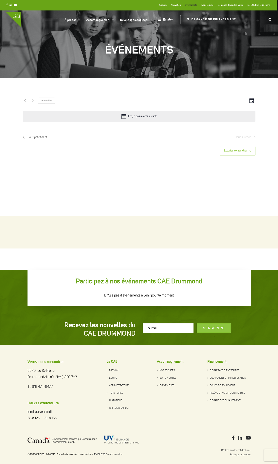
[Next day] (32, 133)
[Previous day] (25, 133)
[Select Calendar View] (251, 133)
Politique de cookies (240, 454)
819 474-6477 (42, 386)
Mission (113, 370)
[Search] (270, 20)
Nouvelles (176, 5)
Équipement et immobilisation (228, 377)
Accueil (163, 5)
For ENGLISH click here (258, 5)
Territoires (116, 393)
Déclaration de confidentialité (236, 450)
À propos (72, 20)
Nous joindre (207, 5)
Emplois (168, 19)
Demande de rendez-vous (230, 5)
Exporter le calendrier (235, 183)
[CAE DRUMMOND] (13, 19)
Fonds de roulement (222, 385)
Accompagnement (100, 20)
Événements (191, 5)
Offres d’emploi (119, 408)
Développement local (136, 20)
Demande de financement (225, 400)
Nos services (167, 370)
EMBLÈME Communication (108, 454)
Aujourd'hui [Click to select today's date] (46, 133)
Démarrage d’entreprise (224, 370)
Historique (115, 400)
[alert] (142, 149)
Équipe (113, 377)
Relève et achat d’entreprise (227, 393)
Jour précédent (35, 169)
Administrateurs (119, 385)
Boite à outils (167, 377)
